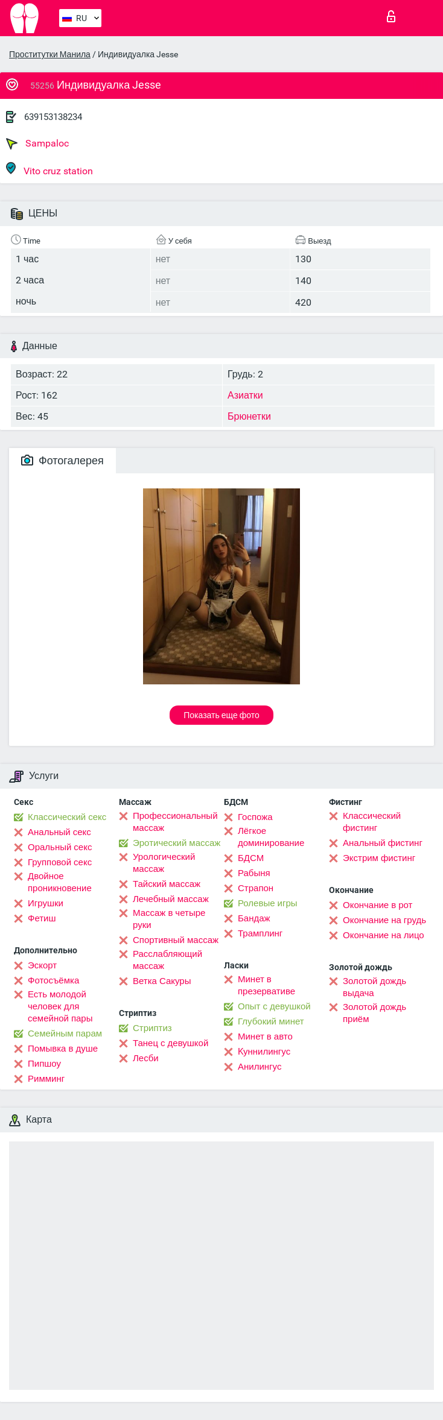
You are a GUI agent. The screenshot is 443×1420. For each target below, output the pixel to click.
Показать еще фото (221, 715)
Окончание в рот (377, 905)
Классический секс (67, 817)
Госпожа (255, 817)
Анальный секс (59, 832)
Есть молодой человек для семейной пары (60, 1006)
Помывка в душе (63, 1048)
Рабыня (254, 873)
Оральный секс (60, 847)
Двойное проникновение (60, 882)
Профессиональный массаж (175, 821)
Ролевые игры (268, 903)
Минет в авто (265, 1036)
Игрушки (45, 903)
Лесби (146, 1058)
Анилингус (259, 1066)
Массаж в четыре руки (169, 918)
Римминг (46, 1078)
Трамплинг (260, 933)
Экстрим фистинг (379, 858)
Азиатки (245, 395)
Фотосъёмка (53, 980)
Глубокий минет (271, 1021)
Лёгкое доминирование (271, 836)
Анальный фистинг (382, 843)
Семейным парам (65, 1033)
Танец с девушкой (170, 1043)
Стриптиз (152, 1028)
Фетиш (42, 918)
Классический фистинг (372, 821)
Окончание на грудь (384, 920)
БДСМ (251, 858)
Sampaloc (37, 143)
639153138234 (53, 117)
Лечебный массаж (171, 899)
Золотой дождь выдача (374, 987)
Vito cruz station (49, 169)
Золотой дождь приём (374, 1013)
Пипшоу (44, 1063)
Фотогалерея (62, 460)
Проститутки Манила (50, 54)
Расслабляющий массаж (167, 959)
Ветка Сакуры (162, 981)
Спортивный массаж (175, 940)
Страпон (255, 888)
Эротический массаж (176, 843)
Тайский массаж (166, 884)
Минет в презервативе (266, 985)
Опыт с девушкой (274, 1006)
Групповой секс (60, 862)
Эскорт (42, 965)
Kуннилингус (264, 1051)
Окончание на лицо (383, 935)
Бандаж (254, 918)
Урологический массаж (164, 862)
